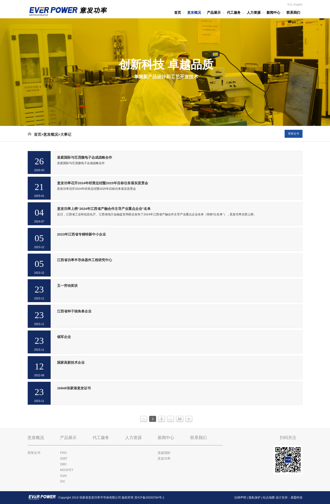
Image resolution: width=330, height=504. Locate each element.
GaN (63, 475)
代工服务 (234, 12)
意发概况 (194, 12)
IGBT (64, 458)
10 (180, 419)
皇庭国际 (164, 453)
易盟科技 (296, 497)
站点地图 (269, 497)
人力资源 (254, 12)
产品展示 (214, 12)
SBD (63, 464)
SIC (62, 481)
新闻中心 (273, 12)
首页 (177, 12)
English (298, 4)
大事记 (65, 134)
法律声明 (240, 497)
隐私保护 (255, 497)
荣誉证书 (293, 133)
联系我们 (293, 12)
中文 (290, 4)
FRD (63, 453)
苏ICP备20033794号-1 (149, 497)
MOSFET (66, 470)
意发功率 (164, 458)
